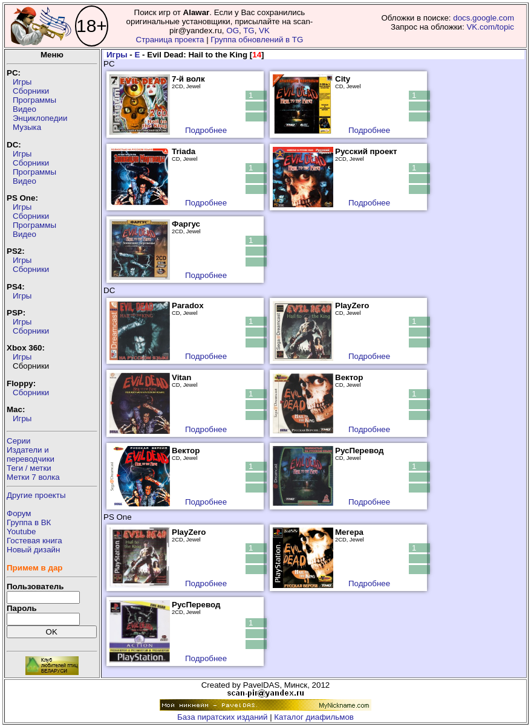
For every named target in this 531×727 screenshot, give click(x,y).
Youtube (21, 531)
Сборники (31, 90)
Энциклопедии (40, 118)
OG (232, 30)
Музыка (27, 127)
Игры (22, 81)
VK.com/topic (490, 26)
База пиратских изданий (222, 717)
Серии (18, 440)
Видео (24, 109)
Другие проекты (36, 495)
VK (264, 30)
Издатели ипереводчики (30, 454)
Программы (34, 100)
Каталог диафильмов (314, 717)
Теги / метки (29, 468)
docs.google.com (483, 17)
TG (249, 30)
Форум (19, 513)
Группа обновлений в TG (256, 39)
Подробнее (206, 130)
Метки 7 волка (33, 477)
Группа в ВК (29, 522)
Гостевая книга (34, 540)
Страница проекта (170, 39)
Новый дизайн (33, 549)
